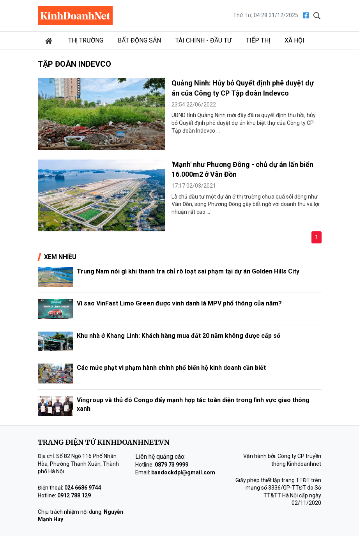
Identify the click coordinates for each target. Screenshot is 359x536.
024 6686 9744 (82, 488)
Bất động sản (139, 40)
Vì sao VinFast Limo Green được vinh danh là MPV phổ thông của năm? (179, 303)
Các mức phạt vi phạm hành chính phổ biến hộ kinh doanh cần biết (171, 367)
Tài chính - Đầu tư (203, 40)
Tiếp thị (258, 40)
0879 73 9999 (171, 464)
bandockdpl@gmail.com (183, 472)
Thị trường (85, 40)
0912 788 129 (74, 495)
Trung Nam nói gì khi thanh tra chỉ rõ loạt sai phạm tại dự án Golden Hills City (188, 271)
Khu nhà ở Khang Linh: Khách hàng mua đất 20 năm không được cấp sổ (178, 335)
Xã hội (294, 40)
